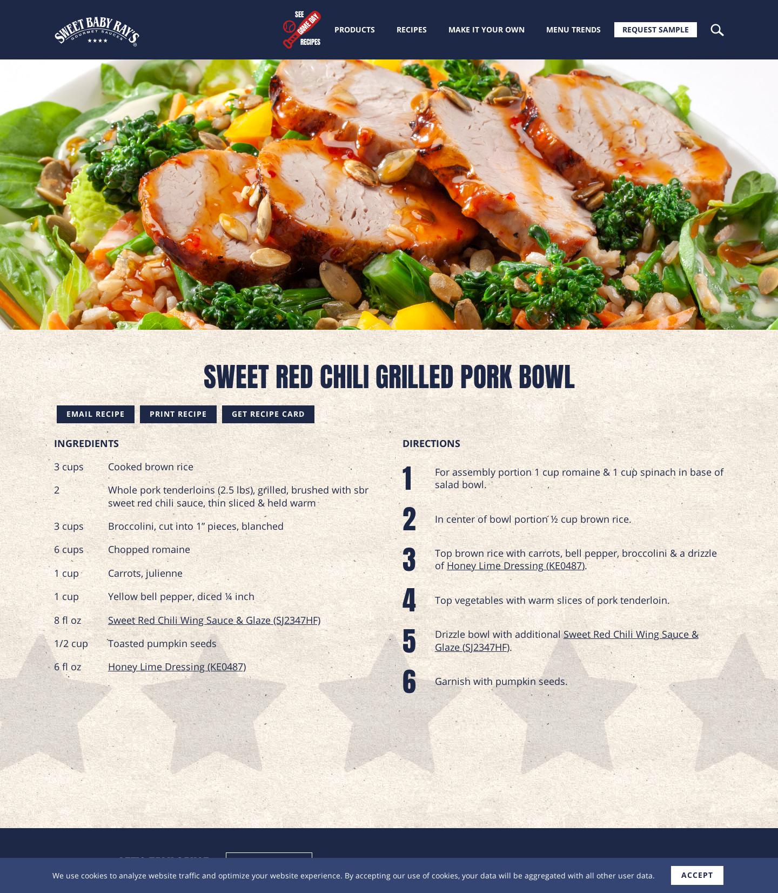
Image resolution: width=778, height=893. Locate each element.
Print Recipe (178, 414)
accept (697, 875)
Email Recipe (95, 414)
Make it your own (486, 29)
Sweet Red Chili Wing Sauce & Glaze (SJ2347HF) (214, 620)
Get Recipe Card (268, 414)
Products (354, 29)
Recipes (412, 29)
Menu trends (573, 29)
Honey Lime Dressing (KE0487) (177, 666)
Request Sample (655, 29)
